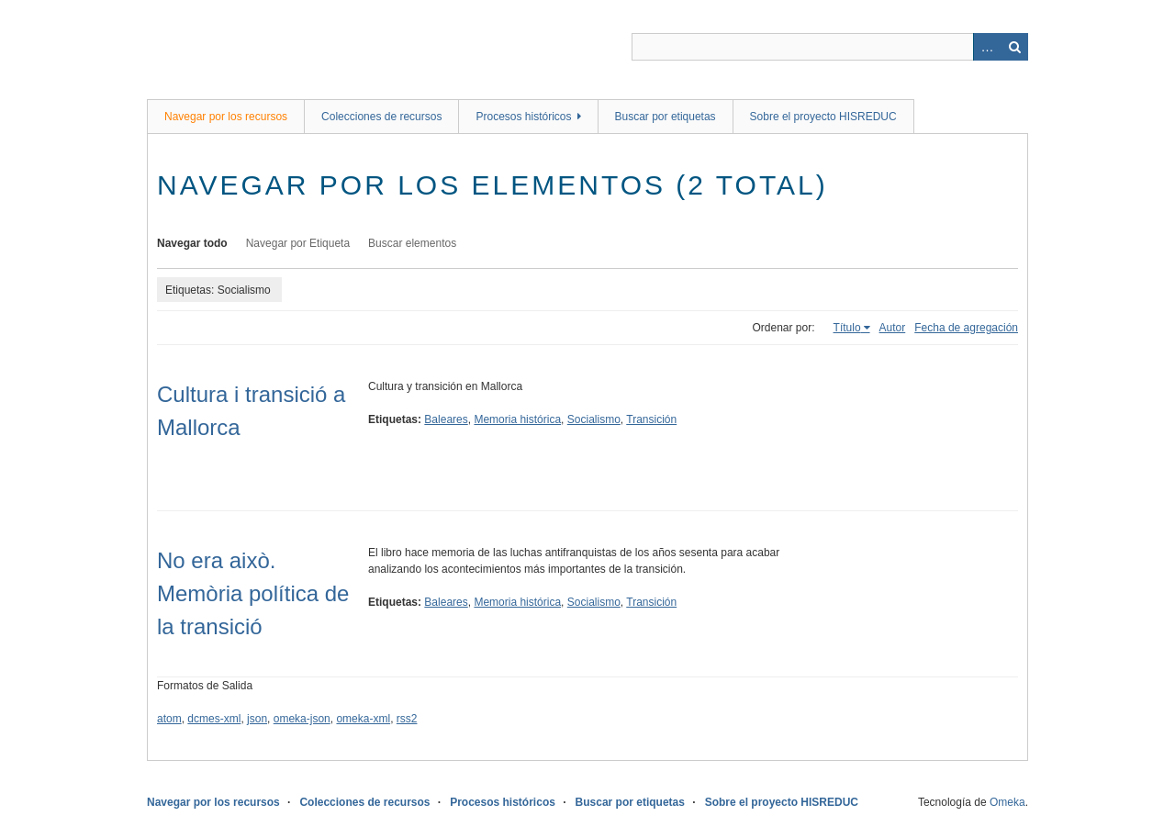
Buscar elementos (412, 243)
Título (847, 327)
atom (169, 718)
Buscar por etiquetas (665, 116)
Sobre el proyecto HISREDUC (823, 116)
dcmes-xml (214, 718)
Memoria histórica (517, 419)
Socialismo (594, 419)
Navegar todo (192, 243)
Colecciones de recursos (381, 116)
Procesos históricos (523, 116)
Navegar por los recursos (225, 116)
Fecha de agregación (966, 327)
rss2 (407, 718)
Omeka (1007, 802)
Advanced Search (987, 47)
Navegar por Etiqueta (298, 243)
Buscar (1014, 47)
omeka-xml (363, 718)
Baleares (445, 419)
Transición (651, 419)
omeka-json (302, 718)
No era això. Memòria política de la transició (253, 593)
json (257, 718)
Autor (892, 327)
